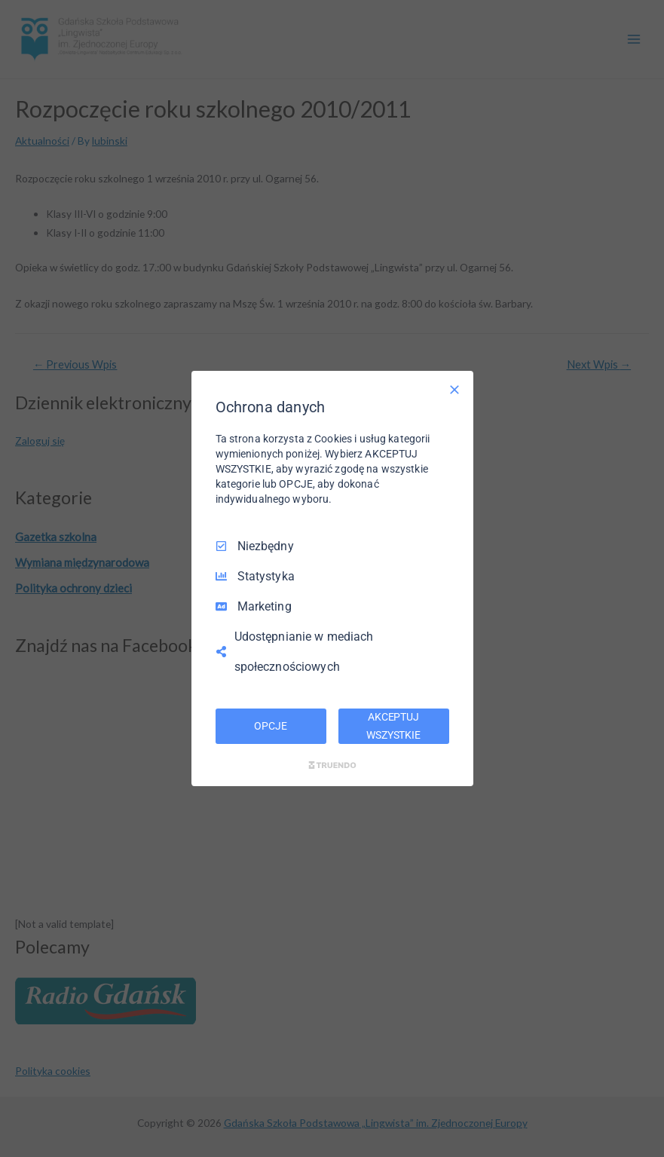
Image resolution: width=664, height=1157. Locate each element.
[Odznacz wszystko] (454, 390)
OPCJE (270, 726)
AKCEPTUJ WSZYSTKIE (393, 726)
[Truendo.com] (332, 765)
